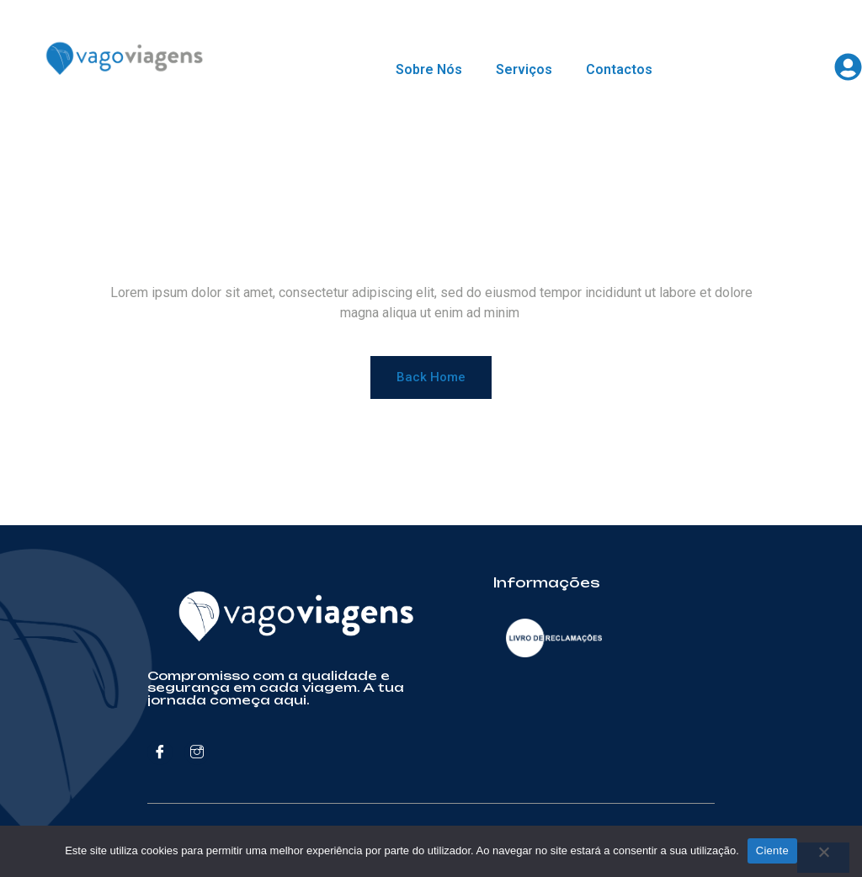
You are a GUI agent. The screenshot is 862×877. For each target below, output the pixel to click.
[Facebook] (160, 752)
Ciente (772, 850)
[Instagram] (197, 752)
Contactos (619, 69)
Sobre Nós (429, 69)
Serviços (524, 69)
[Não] (823, 857)
